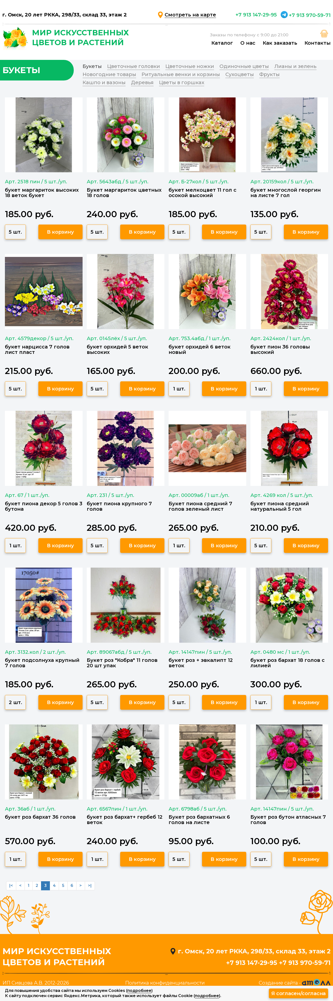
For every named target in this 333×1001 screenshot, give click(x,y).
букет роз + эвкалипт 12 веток (201, 662)
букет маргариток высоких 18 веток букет (42, 192)
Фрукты (269, 74)
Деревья (142, 82)
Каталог (222, 43)
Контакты (317, 43)
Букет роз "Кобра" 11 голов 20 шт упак (122, 662)
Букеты (92, 66)
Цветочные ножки (189, 66)
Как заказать (280, 43)
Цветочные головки (133, 66)
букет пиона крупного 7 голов (119, 506)
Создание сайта (278, 983)
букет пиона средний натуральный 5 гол (279, 506)
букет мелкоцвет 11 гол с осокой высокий (202, 192)
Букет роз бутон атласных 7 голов (288, 819)
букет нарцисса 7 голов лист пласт (37, 349)
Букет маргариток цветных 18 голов (124, 192)
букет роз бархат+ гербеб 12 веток (124, 819)
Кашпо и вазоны (104, 82)
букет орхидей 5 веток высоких (117, 349)
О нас (247, 43)
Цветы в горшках (181, 82)
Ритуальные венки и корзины (181, 74)
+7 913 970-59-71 (310, 15)
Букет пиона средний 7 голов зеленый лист (200, 506)
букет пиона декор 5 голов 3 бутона (43, 506)
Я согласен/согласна (298, 993)
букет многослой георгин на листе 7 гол (285, 192)
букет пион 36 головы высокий (280, 349)
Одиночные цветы (244, 66)
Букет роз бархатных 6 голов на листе (199, 819)
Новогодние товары (109, 74)
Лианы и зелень (295, 66)
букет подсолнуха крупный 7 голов (42, 662)
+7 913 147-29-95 (256, 15)
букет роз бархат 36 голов (40, 817)
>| (90, 885)
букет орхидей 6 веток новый (200, 349)
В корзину (60, 232)
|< (11, 885)
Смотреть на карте (190, 15)
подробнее (139, 990)
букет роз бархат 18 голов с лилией (287, 662)
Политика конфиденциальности (165, 983)
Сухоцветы (239, 74)
